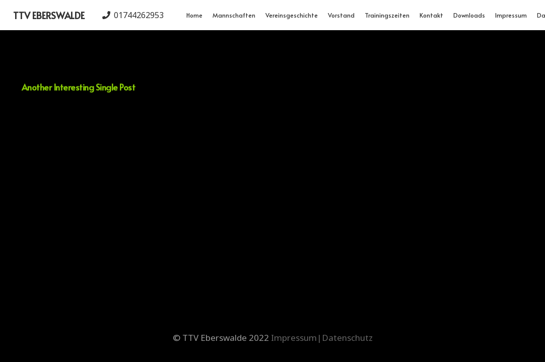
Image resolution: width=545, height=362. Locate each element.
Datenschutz (347, 337)
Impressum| (296, 337)
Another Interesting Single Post (78, 87)
